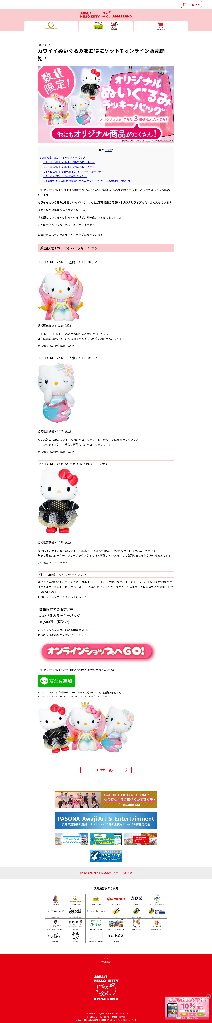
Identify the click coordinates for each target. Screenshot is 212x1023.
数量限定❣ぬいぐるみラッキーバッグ (62, 157)
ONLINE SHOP (161, 26)
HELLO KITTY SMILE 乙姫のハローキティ (69, 162)
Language (193, 4)
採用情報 (127, 873)
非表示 (108, 150)
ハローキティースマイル (51, 26)
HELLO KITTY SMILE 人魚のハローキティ (69, 167)
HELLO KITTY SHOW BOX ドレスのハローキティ (73, 171)
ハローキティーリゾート (106, 14)
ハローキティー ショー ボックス (106, 26)
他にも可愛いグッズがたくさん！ (65, 176)
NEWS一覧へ (106, 770)
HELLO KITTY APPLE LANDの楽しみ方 (99, 873)
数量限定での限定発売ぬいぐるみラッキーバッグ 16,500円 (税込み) (86, 181)
